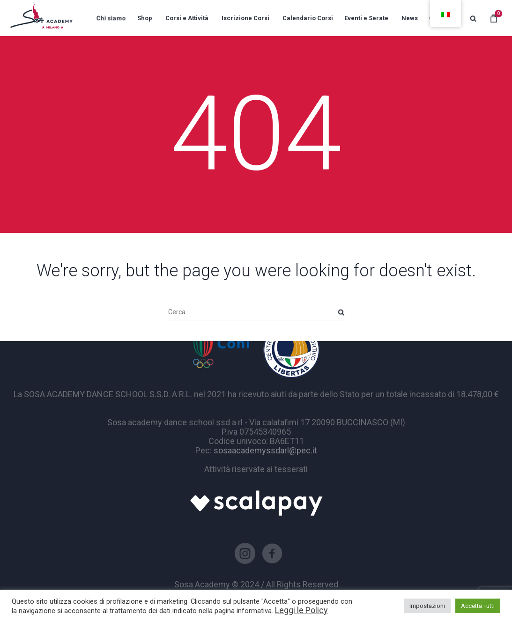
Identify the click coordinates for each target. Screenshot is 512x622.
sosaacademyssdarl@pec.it (265, 450)
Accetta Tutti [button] (478, 605)
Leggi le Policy (301, 610)
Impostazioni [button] (427, 605)
